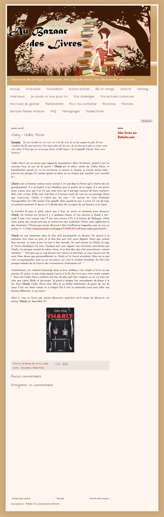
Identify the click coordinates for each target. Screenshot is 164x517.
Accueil (15, 89)
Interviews (17, 97)
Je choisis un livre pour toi (49, 97)
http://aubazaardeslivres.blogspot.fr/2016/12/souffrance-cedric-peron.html (65, 229)
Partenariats (54, 104)
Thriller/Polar (95, 111)
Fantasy (142, 89)
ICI (44, 301)
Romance (109, 104)
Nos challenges (84, 97)
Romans (127, 104)
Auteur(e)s (33, 89)
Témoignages (71, 111)
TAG (53, 111)
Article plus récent (21, 498)
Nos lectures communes (117, 97)
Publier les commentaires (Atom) (43, 504)
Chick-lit (125, 89)
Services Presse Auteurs (27, 111)
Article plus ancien (99, 498)
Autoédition (54, 89)
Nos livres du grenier (24, 104)
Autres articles (79, 89)
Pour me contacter (83, 104)
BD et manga (104, 89)
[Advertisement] (60, 473)
